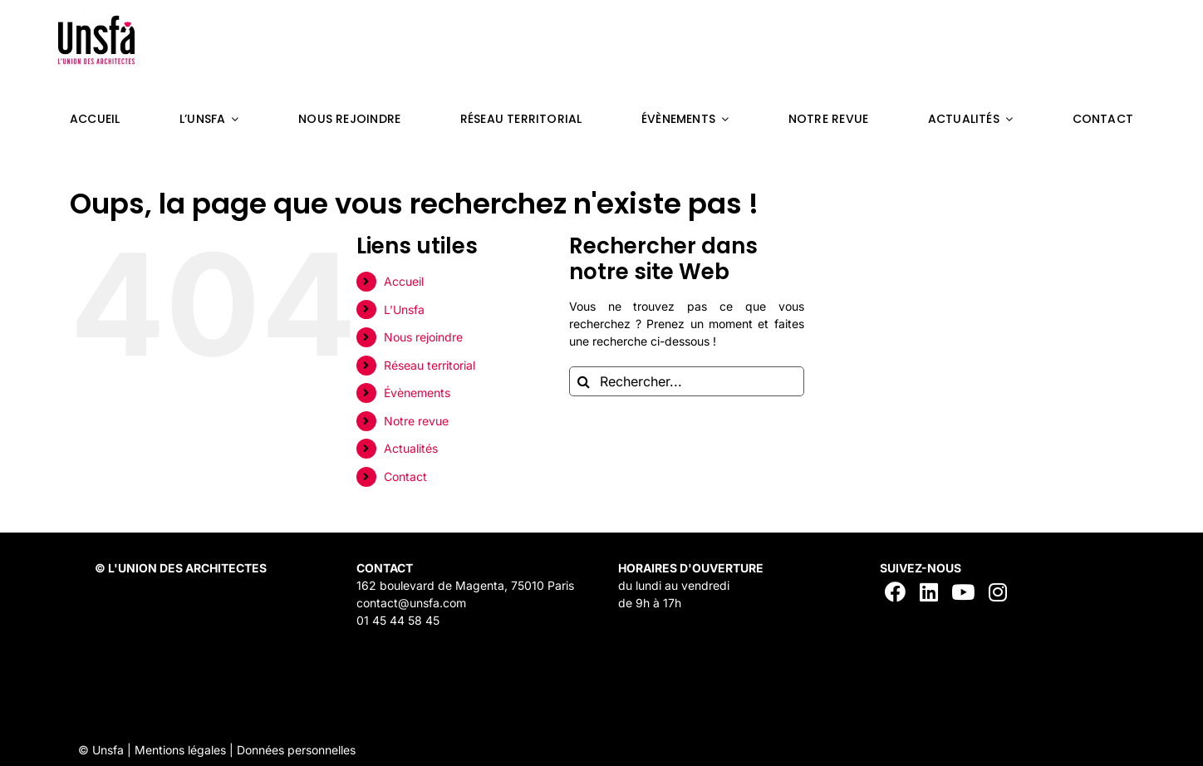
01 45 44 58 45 (397, 620)
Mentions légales (180, 750)
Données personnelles (296, 750)
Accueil (404, 281)
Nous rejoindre (423, 337)
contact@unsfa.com (411, 603)
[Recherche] (584, 381)
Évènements (417, 392)
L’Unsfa (404, 309)
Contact (405, 476)
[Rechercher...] (686, 381)
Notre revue (416, 421)
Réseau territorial (429, 365)
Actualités (411, 448)
